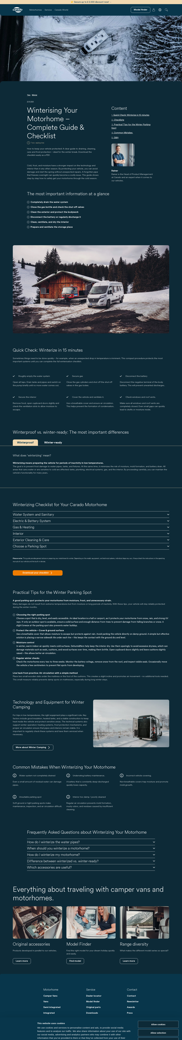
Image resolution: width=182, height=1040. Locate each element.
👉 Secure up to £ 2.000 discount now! (91, 2)
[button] (160, 10)
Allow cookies (158, 1002)
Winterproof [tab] (25, 442)
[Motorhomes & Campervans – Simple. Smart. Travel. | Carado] (17, 10)
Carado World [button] (61, 9)
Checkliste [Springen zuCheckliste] (119, 120)
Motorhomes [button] (35, 9)
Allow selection (158, 1011)
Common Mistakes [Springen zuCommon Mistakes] (123, 133)
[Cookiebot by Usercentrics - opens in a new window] (18, 1034)
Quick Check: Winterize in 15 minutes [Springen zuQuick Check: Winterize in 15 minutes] (131, 115)
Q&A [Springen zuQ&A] (116, 138)
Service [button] (48, 9)
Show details (149, 1034)
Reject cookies (158, 1019)
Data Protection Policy (68, 1023)
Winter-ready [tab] (53, 442)
